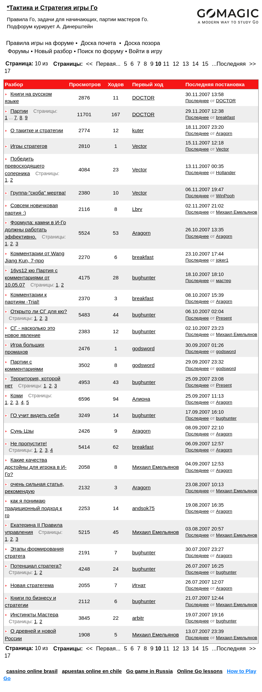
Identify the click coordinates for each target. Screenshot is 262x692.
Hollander (225, 172)
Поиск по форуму (100, 51)
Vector (139, 146)
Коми (16, 395)
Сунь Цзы (21, 431)
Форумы (18, 51)
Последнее (197, 100)
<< (89, 64)
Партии (19, 111)
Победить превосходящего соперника (24, 166)
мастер (223, 280)
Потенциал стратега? (35, 566)
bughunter (143, 277)
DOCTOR (143, 98)
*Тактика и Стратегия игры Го (52, 7)
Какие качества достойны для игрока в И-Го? (36, 467)
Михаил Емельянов (236, 212)
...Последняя (229, 64)
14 (195, 64)
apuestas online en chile (92, 671)
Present (224, 318)
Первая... (108, 64)
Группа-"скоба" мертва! (38, 193)
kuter (138, 130)
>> (252, 64)
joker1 (222, 260)
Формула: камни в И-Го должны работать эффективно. (35, 229)
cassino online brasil (31, 671)
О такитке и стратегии (36, 130)
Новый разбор (53, 51)
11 (166, 64)
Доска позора (142, 43)
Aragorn (224, 133)
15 (205, 64)
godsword (143, 348)
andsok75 (143, 508)
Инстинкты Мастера (34, 614)
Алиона (141, 399)
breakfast (225, 117)
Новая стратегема (32, 585)
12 (176, 64)
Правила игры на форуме (40, 43)
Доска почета (99, 43)
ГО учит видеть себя (34, 415)
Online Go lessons (199, 671)
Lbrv (137, 209)
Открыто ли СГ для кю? (38, 311)
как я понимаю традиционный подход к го (33, 508)
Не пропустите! (28, 443)
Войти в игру (145, 51)
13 (186, 64)
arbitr (138, 618)
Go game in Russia (149, 671)
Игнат (139, 585)
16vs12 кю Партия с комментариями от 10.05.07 (31, 277)
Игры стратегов (28, 146)
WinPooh (225, 195)
